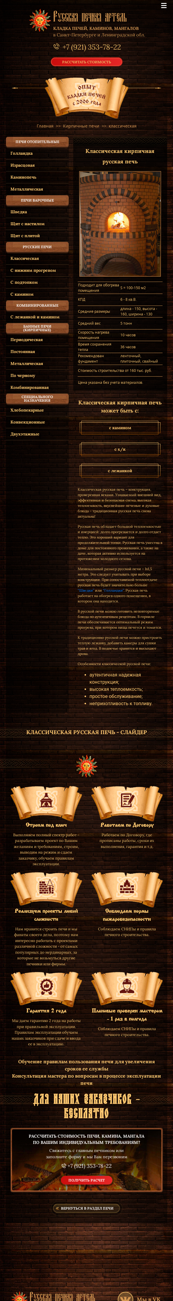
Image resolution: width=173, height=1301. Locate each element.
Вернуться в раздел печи (87, 1208)
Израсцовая (22, 165)
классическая (123, 126)
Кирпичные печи (81, 126)
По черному (22, 375)
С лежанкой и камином (34, 317)
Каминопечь (23, 177)
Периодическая (26, 339)
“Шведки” (86, 590)
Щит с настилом (27, 223)
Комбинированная (29, 387)
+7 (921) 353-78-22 (90, 1165)
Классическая (24, 258)
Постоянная (22, 351)
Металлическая (26, 189)
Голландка (21, 153)
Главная (45, 126)
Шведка (18, 211)
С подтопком (24, 282)
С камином (21, 294)
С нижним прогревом (33, 270)
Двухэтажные (24, 434)
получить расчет (86, 1180)
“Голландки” (113, 590)
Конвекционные (27, 422)
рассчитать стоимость (86, 61)
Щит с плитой (25, 235)
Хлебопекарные (27, 410)
